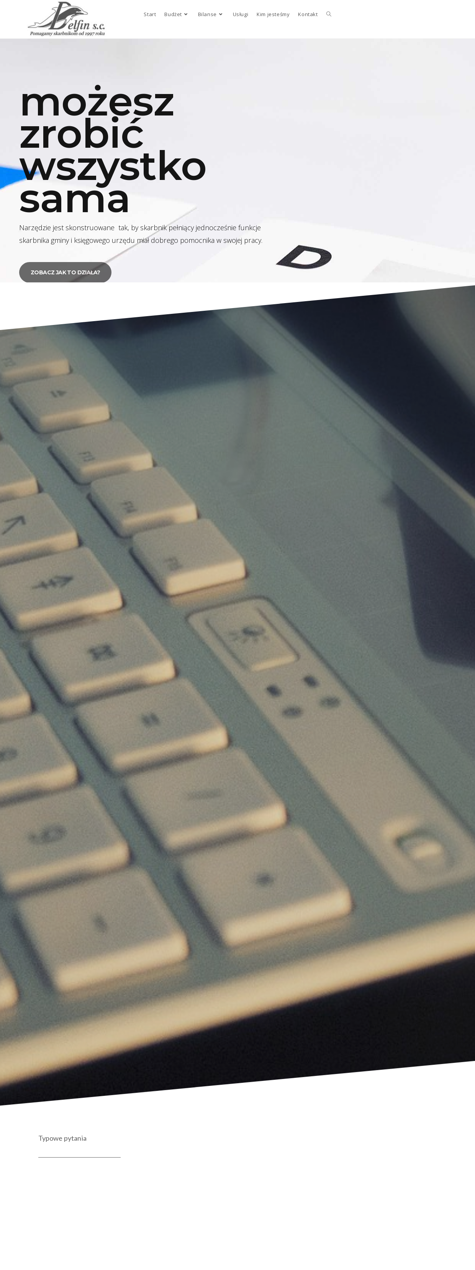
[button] (65, 272)
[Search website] (329, 14)
